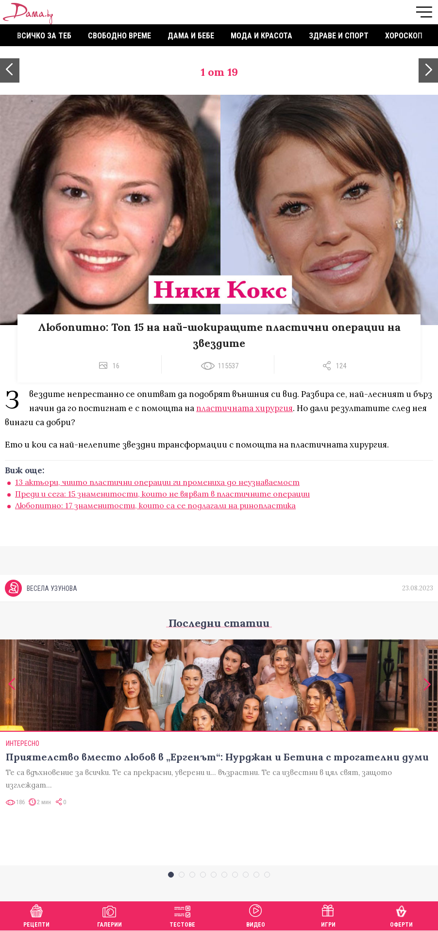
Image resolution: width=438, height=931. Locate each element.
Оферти (401, 914)
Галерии (109, 914)
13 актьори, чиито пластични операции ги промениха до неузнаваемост (157, 482)
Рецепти (36, 914)
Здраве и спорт (339, 35)
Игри (328, 914)
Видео (255, 914)
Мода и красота (261, 35)
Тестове (182, 914)
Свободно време (119, 35)
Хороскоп (403, 35)
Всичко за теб (44, 35)
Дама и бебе (191, 35)
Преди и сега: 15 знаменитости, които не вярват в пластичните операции (162, 494)
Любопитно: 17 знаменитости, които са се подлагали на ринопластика (155, 505)
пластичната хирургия (244, 408)
